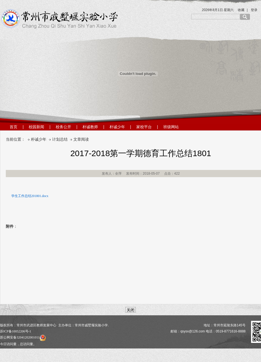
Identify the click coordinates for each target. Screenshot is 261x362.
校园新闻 (36, 127)
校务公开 (63, 127)
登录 (254, 10)
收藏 (241, 10)
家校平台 (144, 127)
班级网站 (171, 127)
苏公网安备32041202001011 (23, 337)
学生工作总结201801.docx (29, 196)
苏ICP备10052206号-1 (15, 331)
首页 (13, 127)
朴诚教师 (90, 127)
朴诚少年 (117, 127)
